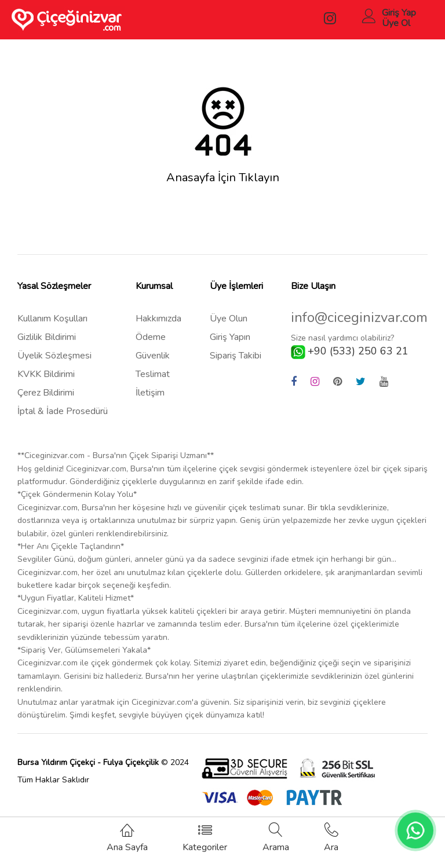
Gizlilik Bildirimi (46, 337)
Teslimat (153, 374)
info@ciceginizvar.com (359, 317)
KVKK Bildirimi (46, 374)
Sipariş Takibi (235, 355)
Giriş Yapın (230, 337)
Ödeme (151, 337)
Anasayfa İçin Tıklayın (222, 178)
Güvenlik (153, 355)
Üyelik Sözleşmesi (54, 355)
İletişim (150, 392)
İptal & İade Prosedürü (62, 411)
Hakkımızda (158, 318)
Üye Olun (228, 318)
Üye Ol (396, 23)
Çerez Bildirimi (45, 392)
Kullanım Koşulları (52, 318)
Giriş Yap (399, 13)
